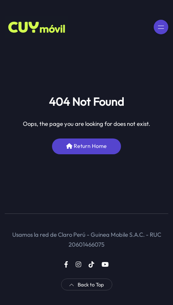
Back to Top (86, 284)
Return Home (86, 146)
